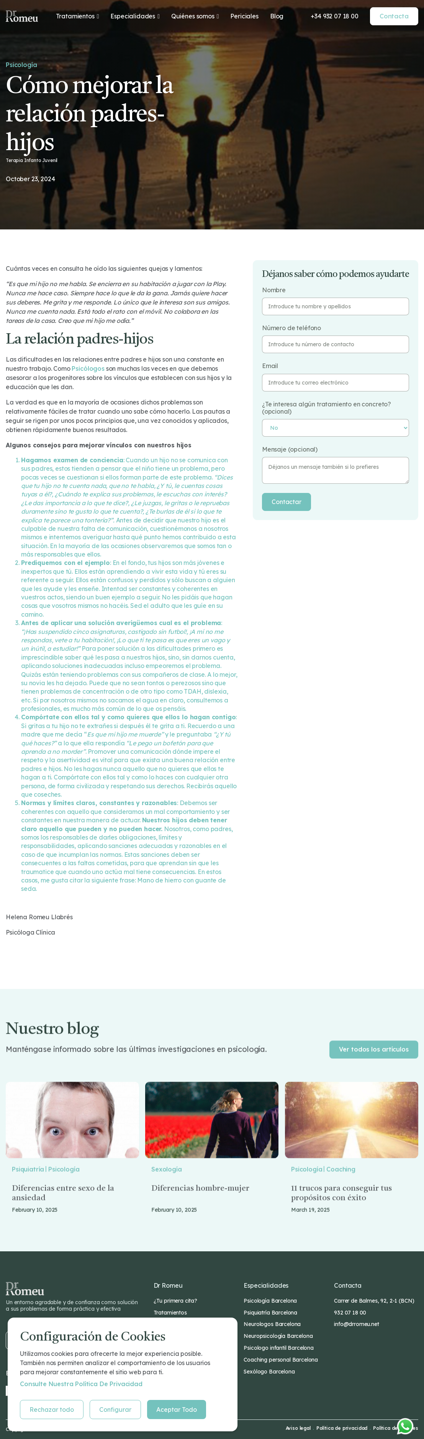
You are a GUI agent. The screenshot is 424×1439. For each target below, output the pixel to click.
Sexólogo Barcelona (269, 1371)
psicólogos (88, 368)
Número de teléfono (291, 328)
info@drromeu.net (356, 1324)
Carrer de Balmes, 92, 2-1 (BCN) (374, 1300)
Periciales (244, 16)
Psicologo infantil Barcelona (279, 1347)
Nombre (274, 290)
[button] (77, 16)
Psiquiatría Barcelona (270, 1312)
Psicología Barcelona (270, 1300)
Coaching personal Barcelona (281, 1359)
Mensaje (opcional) (290, 449)
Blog (276, 16)
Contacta (394, 16)
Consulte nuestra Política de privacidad (81, 1384)
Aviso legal (298, 1428)
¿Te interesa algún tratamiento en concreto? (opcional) (326, 408)
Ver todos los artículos (374, 1067)
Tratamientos (170, 1312)
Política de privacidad (341, 1428)
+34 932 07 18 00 (334, 16)
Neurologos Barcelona (272, 1324)
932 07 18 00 (350, 1312)
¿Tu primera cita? (175, 1300)
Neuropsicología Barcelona (278, 1336)
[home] (22, 16)
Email (270, 366)
